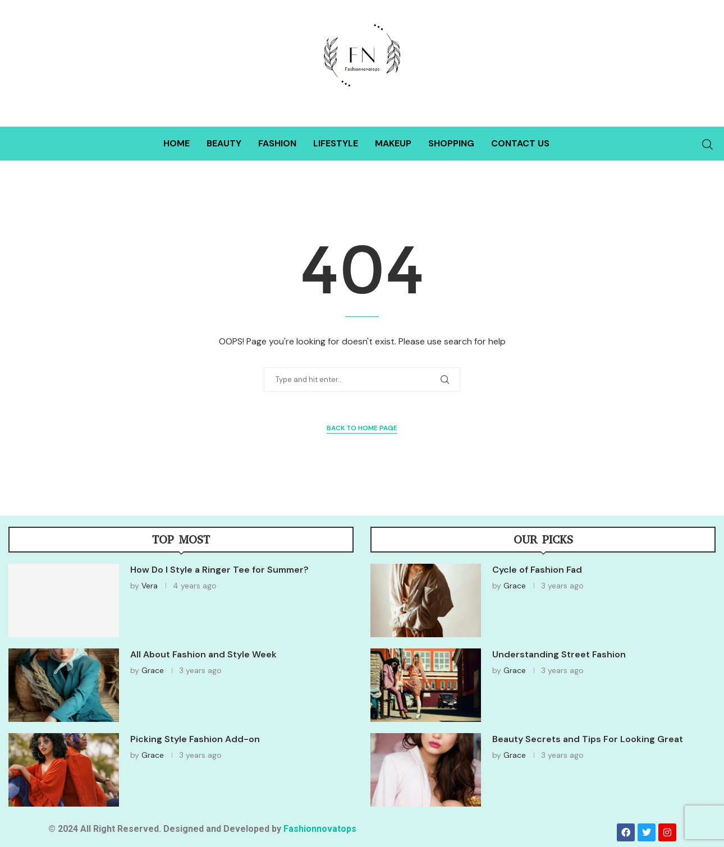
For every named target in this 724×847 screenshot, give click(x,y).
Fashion (277, 143)
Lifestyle (335, 143)
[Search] (707, 144)
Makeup (393, 143)
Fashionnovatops (319, 828)
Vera (149, 586)
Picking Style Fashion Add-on (195, 739)
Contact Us (520, 143)
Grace (152, 670)
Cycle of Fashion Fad (537, 570)
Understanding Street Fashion (559, 654)
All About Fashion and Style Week (203, 654)
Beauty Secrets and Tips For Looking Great (587, 739)
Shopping (451, 143)
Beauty (224, 143)
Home (176, 143)
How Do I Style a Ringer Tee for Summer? (219, 570)
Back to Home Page (362, 428)
